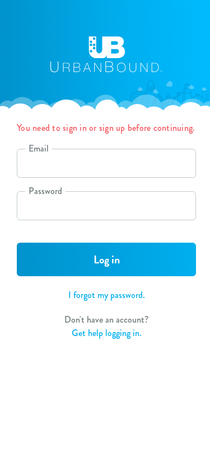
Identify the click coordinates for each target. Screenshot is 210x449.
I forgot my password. (106, 295)
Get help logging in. (107, 333)
